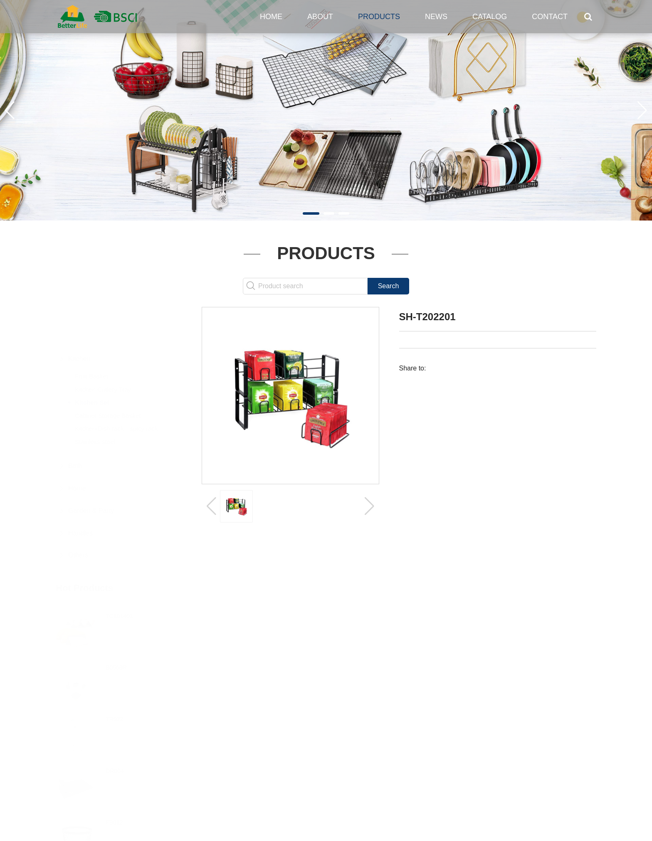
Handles (80, 491)
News (436, 16)
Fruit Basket (91, 334)
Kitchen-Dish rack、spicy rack (116, 387)
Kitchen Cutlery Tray (103, 348)
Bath (75, 424)
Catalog (489, 16)
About (320, 16)
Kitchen (79, 317)
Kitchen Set (92, 361)
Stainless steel (95, 400)
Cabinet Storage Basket (108, 374)
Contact (550, 16)
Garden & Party (91, 469)
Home (271, 16)
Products (379, 16)
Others (78, 513)
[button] (311, 213)
